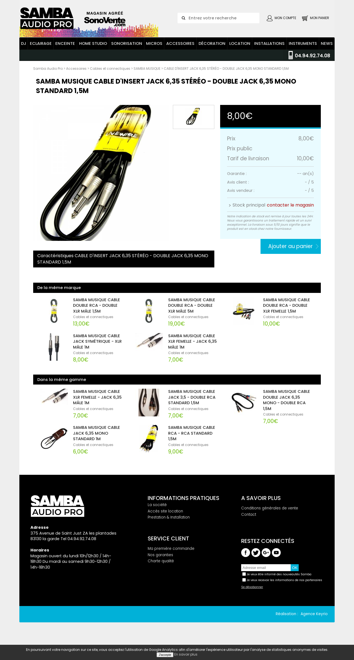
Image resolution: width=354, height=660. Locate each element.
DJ (23, 53)
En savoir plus (185, 654)
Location (239, 53)
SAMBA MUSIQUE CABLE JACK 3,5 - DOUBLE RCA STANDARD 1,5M (191, 407)
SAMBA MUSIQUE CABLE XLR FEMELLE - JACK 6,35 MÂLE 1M (192, 351)
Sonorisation (126, 53)
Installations (269, 53)
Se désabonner (252, 597)
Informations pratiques (183, 508)
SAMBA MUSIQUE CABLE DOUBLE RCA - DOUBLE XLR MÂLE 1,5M (96, 315)
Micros (154, 53)
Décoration (212, 53)
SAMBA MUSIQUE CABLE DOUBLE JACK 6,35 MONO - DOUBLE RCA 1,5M (286, 410)
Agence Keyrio (314, 624)
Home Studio (93, 53)
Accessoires (180, 53)
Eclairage (41, 53)
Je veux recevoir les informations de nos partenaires (284, 590)
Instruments (303, 53)
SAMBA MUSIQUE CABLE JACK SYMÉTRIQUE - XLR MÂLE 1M (97, 351)
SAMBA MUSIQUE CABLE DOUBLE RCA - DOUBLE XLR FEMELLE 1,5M (286, 315)
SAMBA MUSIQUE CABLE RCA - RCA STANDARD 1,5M (191, 443)
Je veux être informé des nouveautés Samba (279, 584)
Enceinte (65, 53)
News (327, 53)
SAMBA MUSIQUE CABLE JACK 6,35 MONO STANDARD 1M (96, 443)
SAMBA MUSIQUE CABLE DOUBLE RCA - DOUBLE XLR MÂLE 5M (191, 315)
